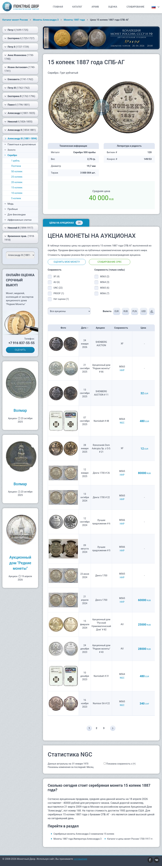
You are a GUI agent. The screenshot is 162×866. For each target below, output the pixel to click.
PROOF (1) (59, 293)
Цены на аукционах (66, 223)
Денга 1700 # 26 (101, 473)
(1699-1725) (16, 30)
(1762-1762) (17, 87)
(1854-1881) (20, 130)
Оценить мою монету (67, 262)
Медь (9, 203)
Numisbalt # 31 (101, 676)
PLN (135, 311)
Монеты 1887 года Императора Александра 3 (78, 839)
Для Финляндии (15, 214)
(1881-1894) (20, 138)
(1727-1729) (16, 46)
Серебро (10, 155)
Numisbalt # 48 (101, 421)
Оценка (112, 6)
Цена (144, 328)
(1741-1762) (18, 79)
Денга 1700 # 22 (101, 497)
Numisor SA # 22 (101, 703)
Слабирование (135, 6)
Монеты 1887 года (74, 19)
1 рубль (15, 160)
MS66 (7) (104, 293)
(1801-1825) (19, 113)
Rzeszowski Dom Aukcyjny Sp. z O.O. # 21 (101, 448)
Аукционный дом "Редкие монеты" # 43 (101, 648)
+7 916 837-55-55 (21, 343)
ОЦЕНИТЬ (20, 349)
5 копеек (16, 198)
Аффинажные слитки (17, 219)
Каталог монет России (15, 19)
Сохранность (122, 328)
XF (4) (57, 276)
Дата (84, 328)
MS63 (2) (104, 276)
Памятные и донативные (20, 144)
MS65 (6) (104, 287)
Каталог (77, 6)
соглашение (80, 858)
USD (143, 311)
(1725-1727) (19, 38)
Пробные (11, 209)
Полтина (16, 166)
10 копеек (16, 193)
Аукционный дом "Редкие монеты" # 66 (101, 368)
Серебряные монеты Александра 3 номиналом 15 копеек (84, 834)
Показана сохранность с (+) (120, 763)
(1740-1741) (19, 69)
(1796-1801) (17, 104)
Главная (58, 6)
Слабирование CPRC (110, 262)
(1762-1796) (19, 96)
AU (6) (57, 282)
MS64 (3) (104, 282)
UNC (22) (58, 287)
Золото (10, 149)
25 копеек (16, 176)
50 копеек (16, 171)
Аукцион (101, 328)
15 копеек (16, 187)
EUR (117, 311)
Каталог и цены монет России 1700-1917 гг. (130, 839)
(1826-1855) (18, 121)
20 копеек (16, 182)
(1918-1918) (19, 238)
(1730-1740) (19, 57)
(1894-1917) (18, 227)
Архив (95, 6)
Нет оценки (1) (61, 299)
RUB (125, 311)
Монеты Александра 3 (46, 19)
